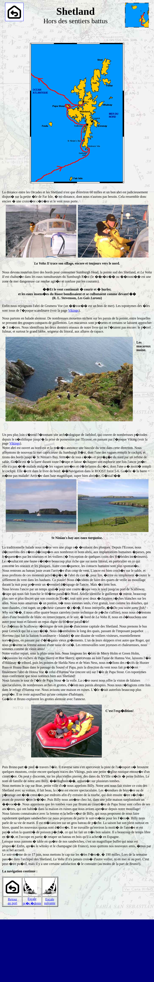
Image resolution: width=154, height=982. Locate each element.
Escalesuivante (49, 901)
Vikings (73, 310)
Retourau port (12, 901)
